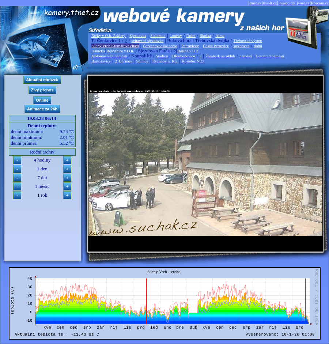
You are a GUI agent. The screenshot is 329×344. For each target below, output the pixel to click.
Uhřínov (125, 61)
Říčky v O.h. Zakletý (108, 35)
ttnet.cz (255, 3)
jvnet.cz (303, 3)
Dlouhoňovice (183, 56)
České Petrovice (216, 46)
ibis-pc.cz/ (287, 3)
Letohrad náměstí (270, 56)
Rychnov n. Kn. (165, 61)
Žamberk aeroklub (220, 56)
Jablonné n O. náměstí (109, 56)
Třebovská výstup (247, 40)
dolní (258, 46)
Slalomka (158, 35)
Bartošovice (101, 61)
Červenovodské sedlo (160, 46)
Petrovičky (190, 46)
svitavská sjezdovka (147, 40)
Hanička (98, 51)
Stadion (162, 56)
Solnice (142, 61)
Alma (219, 35)
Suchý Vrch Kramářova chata (115, 46)
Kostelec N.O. (193, 61)
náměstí (245, 56)
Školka (205, 35)
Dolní (191, 35)
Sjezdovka (137, 35)
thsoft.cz (270, 3)
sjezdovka (241, 46)
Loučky (176, 35)
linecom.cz (320, 3)
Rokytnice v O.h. (120, 51)
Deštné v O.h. (188, 51)
